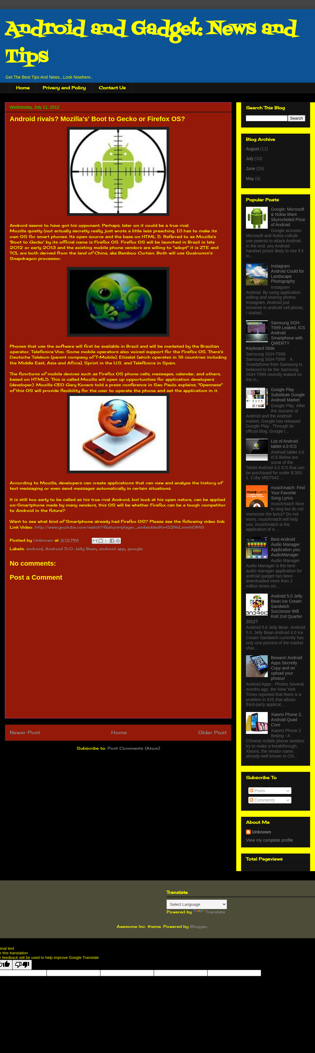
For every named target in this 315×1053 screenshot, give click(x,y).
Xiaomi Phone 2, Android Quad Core (286, 719)
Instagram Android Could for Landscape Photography (287, 274)
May (250, 178)
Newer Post (25, 732)
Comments (262, 800)
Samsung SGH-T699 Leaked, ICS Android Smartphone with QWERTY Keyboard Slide (275, 335)
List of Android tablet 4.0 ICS (284, 444)
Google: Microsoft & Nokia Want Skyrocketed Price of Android (288, 217)
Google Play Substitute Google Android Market (288, 394)
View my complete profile (269, 840)
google (135, 548)
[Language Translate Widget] (197, 904)
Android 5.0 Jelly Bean (71, 548)
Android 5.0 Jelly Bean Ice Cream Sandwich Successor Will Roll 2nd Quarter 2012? (274, 609)
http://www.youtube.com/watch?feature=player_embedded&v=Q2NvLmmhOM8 (119, 527)
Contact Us (112, 87)
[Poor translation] (22, 965)
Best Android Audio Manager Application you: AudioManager (286, 547)
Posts (257, 790)
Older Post (212, 732)
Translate (209, 911)
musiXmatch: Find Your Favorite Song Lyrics (288, 492)
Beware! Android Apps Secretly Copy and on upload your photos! (286, 667)
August (252, 148)
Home (23, 87)
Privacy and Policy (64, 87)
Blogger (198, 926)
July (250, 158)
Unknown (44, 540)
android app (112, 548)
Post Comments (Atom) (134, 748)
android (34, 548)
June (250, 168)
